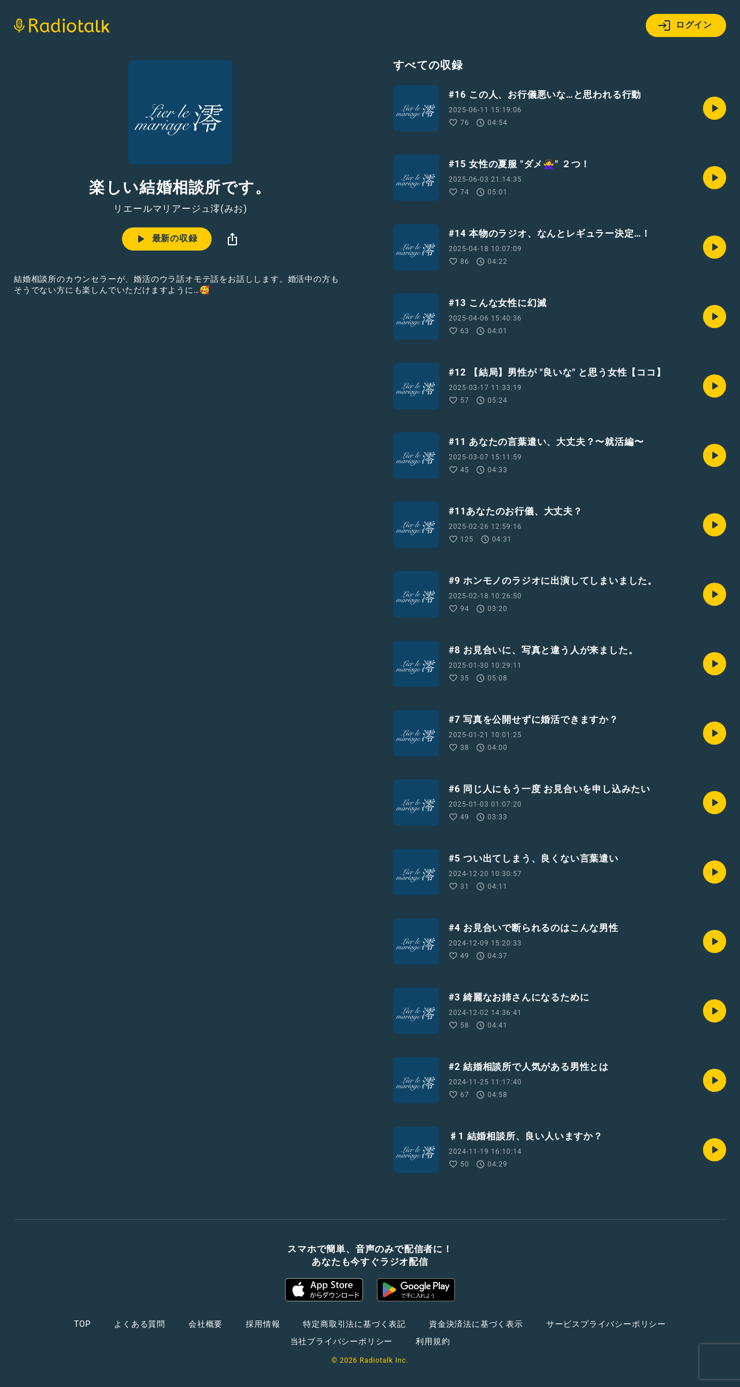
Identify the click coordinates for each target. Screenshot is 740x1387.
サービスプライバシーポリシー (606, 1324)
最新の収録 (166, 239)
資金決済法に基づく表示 (476, 1324)
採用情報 (263, 1324)
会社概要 (205, 1324)
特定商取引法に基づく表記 (354, 1324)
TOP (82, 1324)
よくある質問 (139, 1324)
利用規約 (433, 1341)
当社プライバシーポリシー (341, 1341)
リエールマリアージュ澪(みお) (180, 209)
